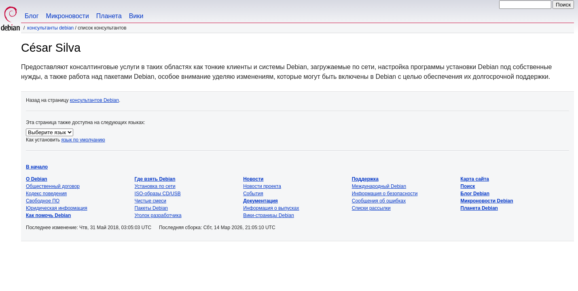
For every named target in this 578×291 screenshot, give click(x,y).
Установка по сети (155, 186)
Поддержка (365, 179)
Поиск (467, 186)
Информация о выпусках (271, 208)
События (253, 193)
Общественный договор (53, 186)
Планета (109, 16)
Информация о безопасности (385, 193)
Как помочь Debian (48, 215)
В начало (37, 167)
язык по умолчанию (83, 140)
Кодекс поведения (46, 193)
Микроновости (67, 16)
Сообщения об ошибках (379, 201)
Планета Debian (479, 208)
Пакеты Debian (151, 208)
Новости (253, 179)
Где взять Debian (155, 179)
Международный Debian (379, 186)
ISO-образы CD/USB (158, 193)
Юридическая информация (56, 208)
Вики (136, 16)
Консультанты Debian (50, 28)
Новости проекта (262, 186)
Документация (260, 201)
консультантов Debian (94, 100)
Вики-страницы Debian (268, 215)
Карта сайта (474, 179)
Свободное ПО (42, 201)
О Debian (36, 179)
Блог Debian (474, 193)
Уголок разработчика (158, 215)
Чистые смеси (150, 201)
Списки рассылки (371, 208)
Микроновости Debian (486, 201)
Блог (32, 16)
